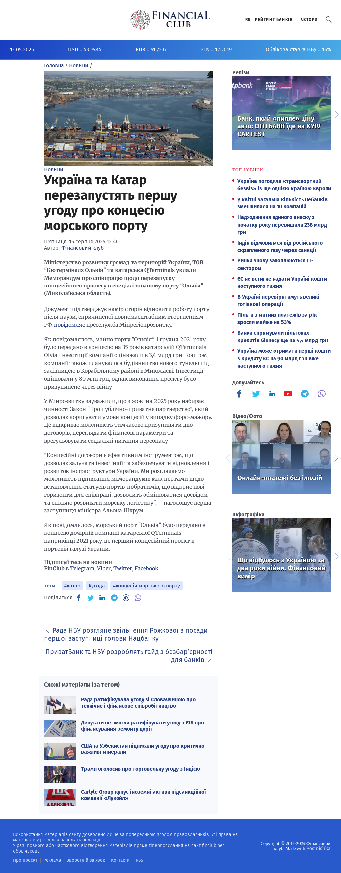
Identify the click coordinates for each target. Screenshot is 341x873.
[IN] (102, 598)
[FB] (78, 597)
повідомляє (69, 324)
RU (248, 19)
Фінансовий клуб (82, 248)
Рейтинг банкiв (274, 19)
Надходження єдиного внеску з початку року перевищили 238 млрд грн (282, 224)
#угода (97, 586)
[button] (329, 19)
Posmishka (319, 848)
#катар (72, 586)
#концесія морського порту (146, 586)
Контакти (109, 860)
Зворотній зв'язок (78, 860)
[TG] (114, 597)
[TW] (90, 597)
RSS (127, 860)
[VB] (138, 597)
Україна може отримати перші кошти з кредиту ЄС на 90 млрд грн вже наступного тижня (284, 358)
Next (336, 113)
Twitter (122, 568)
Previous (227, 113)
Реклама (48, 860)
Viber (104, 568)
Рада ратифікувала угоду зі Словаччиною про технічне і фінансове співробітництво (138, 702)
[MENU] (11, 19)
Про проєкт (23, 860)
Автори (309, 19)
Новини (53, 169)
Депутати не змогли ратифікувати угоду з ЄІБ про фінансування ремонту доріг (142, 726)
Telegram (82, 568)
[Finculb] (240, 394)
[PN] (126, 597)
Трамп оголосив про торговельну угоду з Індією (140, 769)
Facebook (146, 568)
